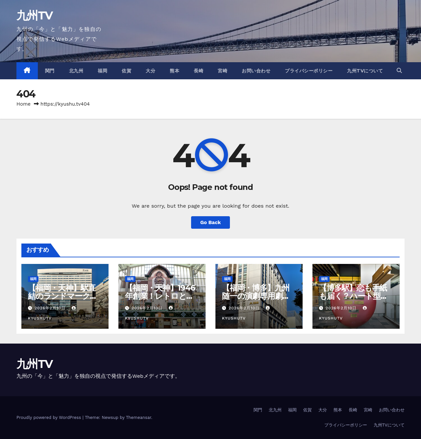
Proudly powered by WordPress (49, 417)
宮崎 (222, 71)
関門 (50, 71)
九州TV (34, 15)
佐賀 (126, 71)
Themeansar (138, 417)
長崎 (198, 71)
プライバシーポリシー (309, 71)
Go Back (210, 222)
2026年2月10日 (51, 308)
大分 (150, 71)
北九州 (76, 71)
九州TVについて (365, 71)
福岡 (102, 71)
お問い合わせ (256, 71)
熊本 (174, 71)
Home (23, 104)
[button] (399, 70)
